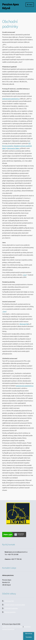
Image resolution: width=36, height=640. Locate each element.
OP (29, 143)
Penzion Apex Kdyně (10, 6)
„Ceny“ (4, 311)
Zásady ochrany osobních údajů (15, 605)
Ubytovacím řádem (13, 148)
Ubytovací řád (23, 324)
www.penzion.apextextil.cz (11, 99)
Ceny (24, 275)
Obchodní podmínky (11, 608)
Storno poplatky (7, 146)
